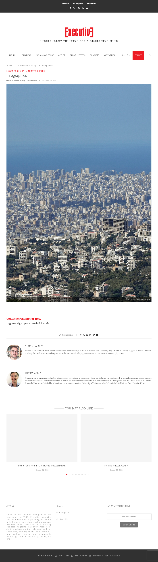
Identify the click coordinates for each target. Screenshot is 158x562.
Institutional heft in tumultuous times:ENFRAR (42, 465)
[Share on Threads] (90, 334)
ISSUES (12, 55)
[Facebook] (70, 8)
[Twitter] (74, 8)
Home (9, 65)
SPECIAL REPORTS (77, 55)
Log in (10, 323)
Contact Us (91, 4)
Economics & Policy (27, 65)
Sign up (21, 323)
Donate (65, 4)
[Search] (149, 55)
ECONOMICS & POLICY (44, 55)
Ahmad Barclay (19, 81)
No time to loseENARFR (116, 465)
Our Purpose (77, 4)
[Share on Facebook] (80, 334)
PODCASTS (94, 55)
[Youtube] (87, 8)
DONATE (138, 55)
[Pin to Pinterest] (87, 334)
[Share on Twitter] (84, 334)
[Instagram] (79, 8)
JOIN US (124, 55)
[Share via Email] (97, 334)
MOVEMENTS (109, 55)
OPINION (62, 55)
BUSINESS (26, 55)
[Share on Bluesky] (94, 334)
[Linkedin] (83, 8)
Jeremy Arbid (32, 81)
